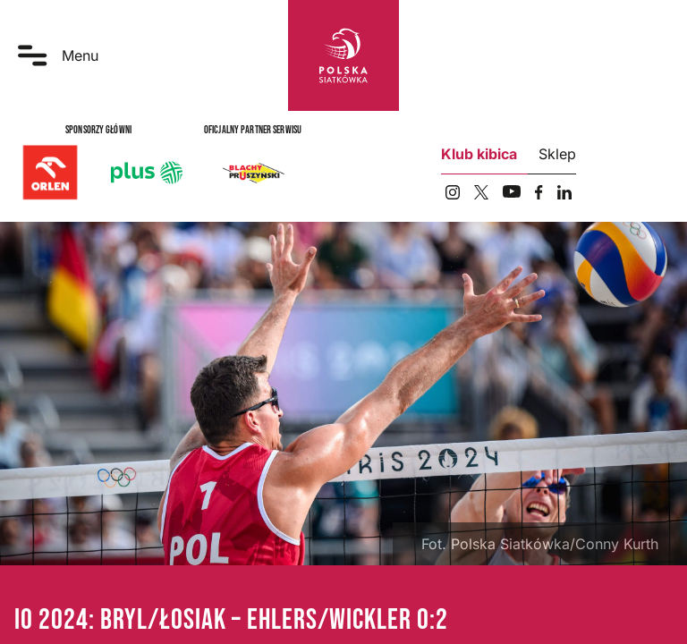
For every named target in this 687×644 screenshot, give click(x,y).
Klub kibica (479, 154)
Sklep (557, 154)
